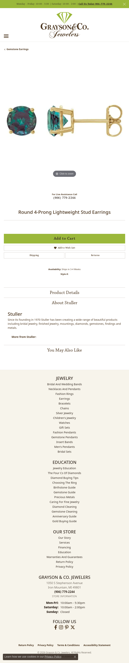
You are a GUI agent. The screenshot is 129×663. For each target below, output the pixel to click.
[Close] (124, 4)
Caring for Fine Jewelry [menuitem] (64, 502)
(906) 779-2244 (64, 198)
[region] (64, 123)
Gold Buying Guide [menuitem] (64, 521)
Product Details (64, 292)
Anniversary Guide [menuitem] (64, 516)
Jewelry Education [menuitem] (64, 468)
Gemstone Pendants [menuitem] (64, 437)
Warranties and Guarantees (64, 557)
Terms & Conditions (68, 645)
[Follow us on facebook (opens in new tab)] (55, 627)
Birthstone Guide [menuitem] (64, 487)
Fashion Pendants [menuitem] (64, 432)
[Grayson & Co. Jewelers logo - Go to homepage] (64, 25)
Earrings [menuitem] (64, 398)
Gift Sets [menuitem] (64, 427)
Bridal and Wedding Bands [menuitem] (64, 384)
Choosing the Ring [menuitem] (64, 482)
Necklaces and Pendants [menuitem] (64, 389)
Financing (64, 547)
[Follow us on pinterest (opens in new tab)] (66, 627)
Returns (95, 255)
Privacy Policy (64, 566)
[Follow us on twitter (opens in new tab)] (72, 627)
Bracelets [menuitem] (64, 403)
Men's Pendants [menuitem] (64, 447)
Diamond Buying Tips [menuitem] (64, 478)
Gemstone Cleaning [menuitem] (64, 511)
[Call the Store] (64, 592)
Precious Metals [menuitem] (64, 497)
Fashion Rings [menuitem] (65, 394)
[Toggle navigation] (6, 36)
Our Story (64, 538)
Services (64, 542)
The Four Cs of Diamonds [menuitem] (64, 473)
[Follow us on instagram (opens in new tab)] (61, 627)
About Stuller (64, 303)
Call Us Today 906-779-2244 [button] (95, 4)
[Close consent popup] (75, 657)
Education (64, 552)
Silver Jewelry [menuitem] (64, 413)
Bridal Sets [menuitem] (65, 451)
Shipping (34, 255)
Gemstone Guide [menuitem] (65, 492)
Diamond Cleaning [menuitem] (64, 507)
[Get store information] (64, 596)
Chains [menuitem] (64, 408)
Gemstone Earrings (18, 49)
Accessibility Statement (96, 645)
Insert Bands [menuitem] (64, 442)
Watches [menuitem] (64, 423)
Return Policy (64, 562)
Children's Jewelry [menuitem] (64, 418)
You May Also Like (64, 350)
